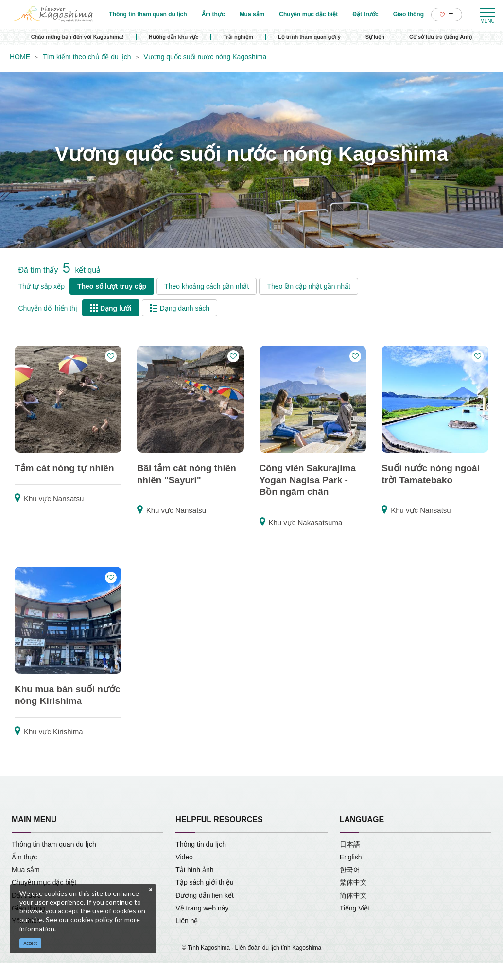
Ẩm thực (24, 857)
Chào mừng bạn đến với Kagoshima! (77, 37)
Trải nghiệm (238, 37)
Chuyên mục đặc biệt (44, 882)
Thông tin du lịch (200, 844)
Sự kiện (374, 37)
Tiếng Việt (355, 908)
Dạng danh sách (179, 308)
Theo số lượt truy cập (111, 286)
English (351, 857)
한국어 (350, 870)
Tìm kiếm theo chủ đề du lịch (87, 57)
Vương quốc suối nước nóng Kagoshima (205, 57)
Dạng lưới (111, 308)
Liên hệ (186, 921)
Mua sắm (26, 870)
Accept (30, 943)
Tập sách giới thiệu (204, 882)
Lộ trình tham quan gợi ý (309, 37)
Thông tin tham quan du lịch (54, 844)
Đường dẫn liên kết (204, 895)
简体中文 (353, 895)
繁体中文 (353, 882)
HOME (20, 57)
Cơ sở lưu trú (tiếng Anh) (440, 37)
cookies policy (91, 919)
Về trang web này (201, 908)
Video (184, 857)
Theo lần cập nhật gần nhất (308, 286)
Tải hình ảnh (194, 870)
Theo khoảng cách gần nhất (206, 286)
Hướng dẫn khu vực (174, 37)
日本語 (350, 844)
